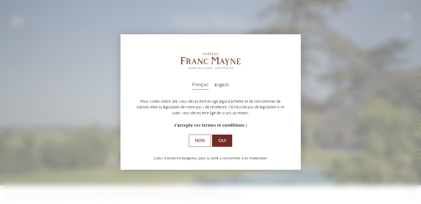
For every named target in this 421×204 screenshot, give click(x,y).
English (222, 84)
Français (200, 84)
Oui (222, 140)
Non (200, 140)
